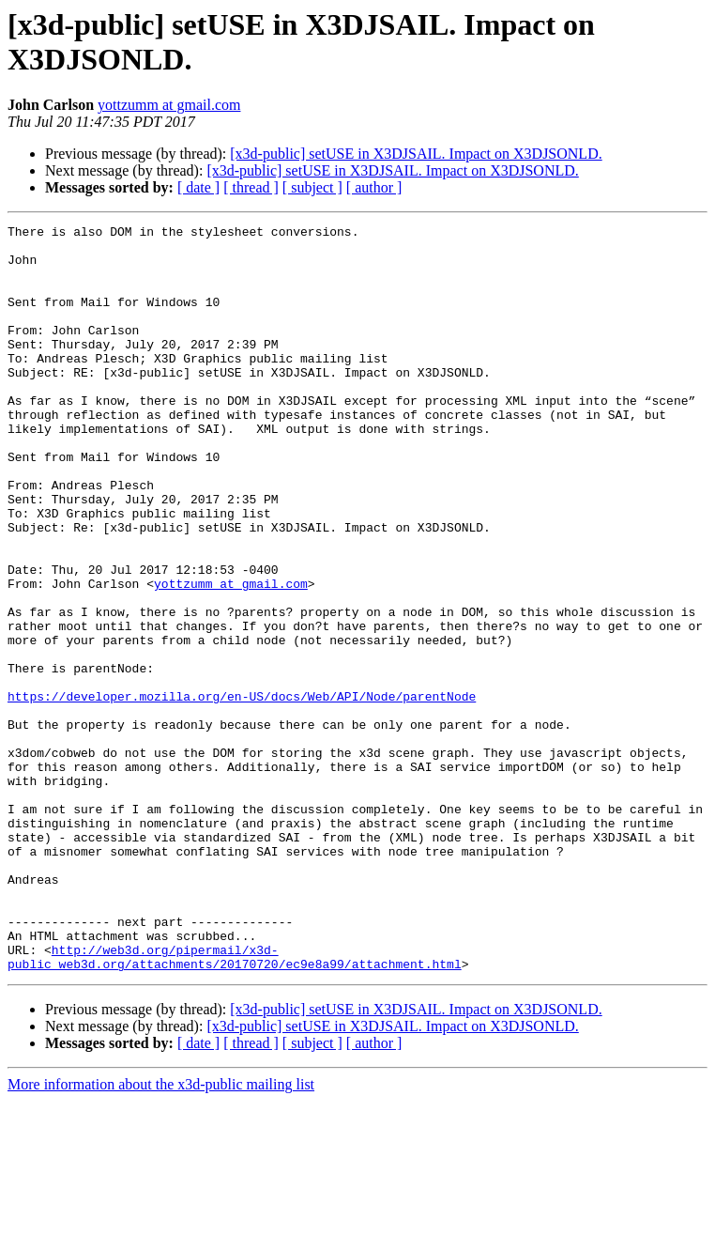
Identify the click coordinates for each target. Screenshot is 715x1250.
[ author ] (374, 187)
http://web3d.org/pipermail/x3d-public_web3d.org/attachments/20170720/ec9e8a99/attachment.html (235, 1104)
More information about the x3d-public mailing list (161, 1234)
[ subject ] (312, 187)
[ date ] (198, 187)
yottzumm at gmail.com (169, 105)
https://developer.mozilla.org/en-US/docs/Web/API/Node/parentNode (242, 791)
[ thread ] (251, 187)
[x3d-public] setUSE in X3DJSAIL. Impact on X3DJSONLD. (415, 154)
